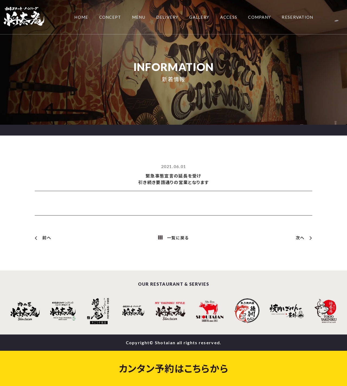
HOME (81, 17)
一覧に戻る (178, 237)
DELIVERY (167, 17)
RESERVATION (297, 17)
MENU (138, 17)
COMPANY (259, 17)
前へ (46, 237)
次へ (300, 237)
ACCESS (228, 17)
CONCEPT (110, 17)
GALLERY (199, 17)
